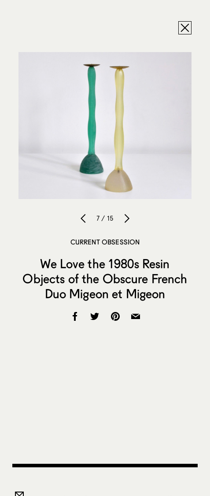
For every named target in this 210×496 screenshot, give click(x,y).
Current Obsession (105, 242)
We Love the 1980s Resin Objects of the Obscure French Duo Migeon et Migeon (104, 278)
